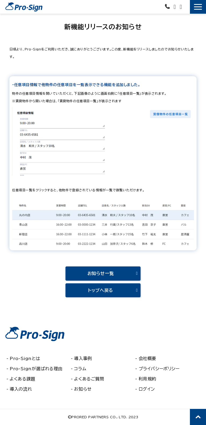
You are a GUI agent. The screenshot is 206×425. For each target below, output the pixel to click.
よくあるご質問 (89, 379)
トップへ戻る (100, 290)
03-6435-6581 (168, 6)
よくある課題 (22, 379)
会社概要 (147, 358)
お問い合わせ (175, 7)
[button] (198, 7)
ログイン (147, 389)
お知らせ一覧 (100, 273)
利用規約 (147, 379)
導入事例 (83, 358)
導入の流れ (21, 389)
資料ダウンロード (181, 7)
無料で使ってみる (187, 5)
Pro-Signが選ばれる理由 (36, 369)
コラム (80, 369)
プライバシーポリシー (159, 369)
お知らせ (82, 389)
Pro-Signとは (25, 358)
